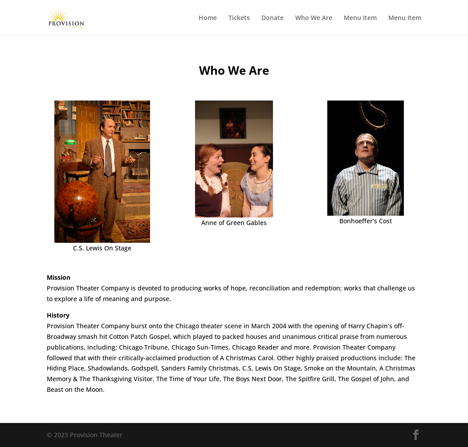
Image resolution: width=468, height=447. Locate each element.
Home (208, 18)
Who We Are (313, 18)
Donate (272, 18)
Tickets (239, 18)
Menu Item (360, 18)
